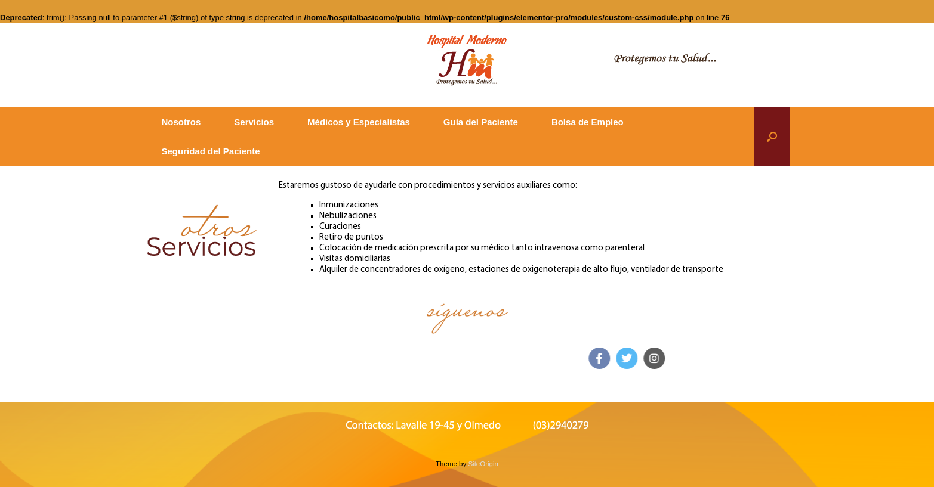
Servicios (254, 122)
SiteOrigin (483, 463)
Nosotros (181, 122)
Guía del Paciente (480, 122)
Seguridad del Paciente (211, 151)
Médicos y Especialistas (358, 122)
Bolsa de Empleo (587, 122)
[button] (772, 136)
